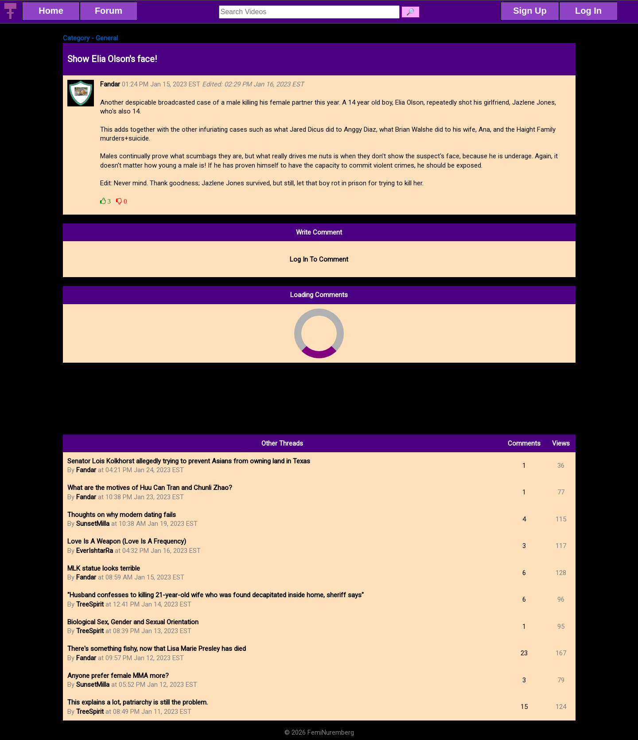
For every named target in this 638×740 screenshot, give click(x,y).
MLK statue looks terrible (103, 568)
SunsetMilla (92, 524)
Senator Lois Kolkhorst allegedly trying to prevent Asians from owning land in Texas (188, 461)
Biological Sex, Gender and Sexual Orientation (132, 622)
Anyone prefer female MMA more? (118, 676)
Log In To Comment (319, 259)
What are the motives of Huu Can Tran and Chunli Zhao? (149, 488)
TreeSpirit (90, 604)
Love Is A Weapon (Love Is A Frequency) (126, 541)
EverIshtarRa (94, 551)
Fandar (86, 470)
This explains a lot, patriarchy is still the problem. (137, 702)
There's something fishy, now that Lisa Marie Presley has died (156, 649)
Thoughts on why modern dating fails (121, 515)
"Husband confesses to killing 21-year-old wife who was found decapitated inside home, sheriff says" (215, 595)
